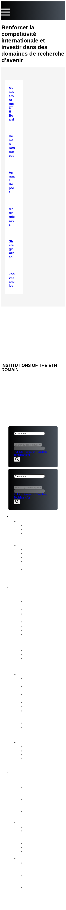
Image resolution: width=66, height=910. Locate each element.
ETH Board (16, 311)
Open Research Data (40, 847)
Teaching (42, 451)
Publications (28, 545)
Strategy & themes (34, 822)
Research (29, 451)
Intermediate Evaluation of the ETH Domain (43, 563)
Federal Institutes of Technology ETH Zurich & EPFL (43, 803)
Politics (18, 451)
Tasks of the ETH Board (38, 674)
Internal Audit (34, 630)
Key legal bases (36, 654)
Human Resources (38, 706)
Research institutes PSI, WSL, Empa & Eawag (42, 813)
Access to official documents (36, 761)
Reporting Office (36, 750)
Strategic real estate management (39, 696)
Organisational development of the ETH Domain (42, 867)
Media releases (35, 525)
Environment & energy (40, 851)
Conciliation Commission (42, 754)
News (22, 521)
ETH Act (30, 650)
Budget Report (35, 553)
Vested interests (36, 609)
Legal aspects (19, 324)
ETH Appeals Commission (43, 746)
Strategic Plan (34, 557)
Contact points (30, 742)
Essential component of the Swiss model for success (41, 791)
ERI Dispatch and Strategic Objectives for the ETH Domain (44, 662)
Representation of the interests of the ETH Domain (40, 715)
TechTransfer (22, 454)
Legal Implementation (40, 723)
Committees (33, 626)
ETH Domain (24, 772)
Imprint (14, 329)
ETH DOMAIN (17, 320)
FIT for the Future (33, 858)
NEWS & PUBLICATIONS (24, 315)
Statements (32, 529)
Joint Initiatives (35, 843)
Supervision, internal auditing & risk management (39, 731)
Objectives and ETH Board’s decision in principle (39, 879)
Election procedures (39, 702)
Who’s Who (32, 621)
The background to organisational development (38, 891)
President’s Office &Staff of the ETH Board (44, 616)
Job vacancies (34, 634)
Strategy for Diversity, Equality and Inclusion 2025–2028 (40, 573)
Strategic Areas (35, 827)
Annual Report (35, 549)
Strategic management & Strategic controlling (42, 680)
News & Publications (32, 515)
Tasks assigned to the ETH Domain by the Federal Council (44, 835)
